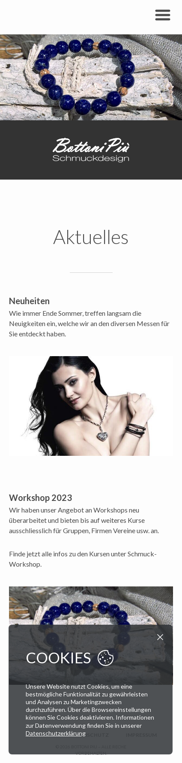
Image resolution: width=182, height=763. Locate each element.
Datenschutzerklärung (56, 733)
